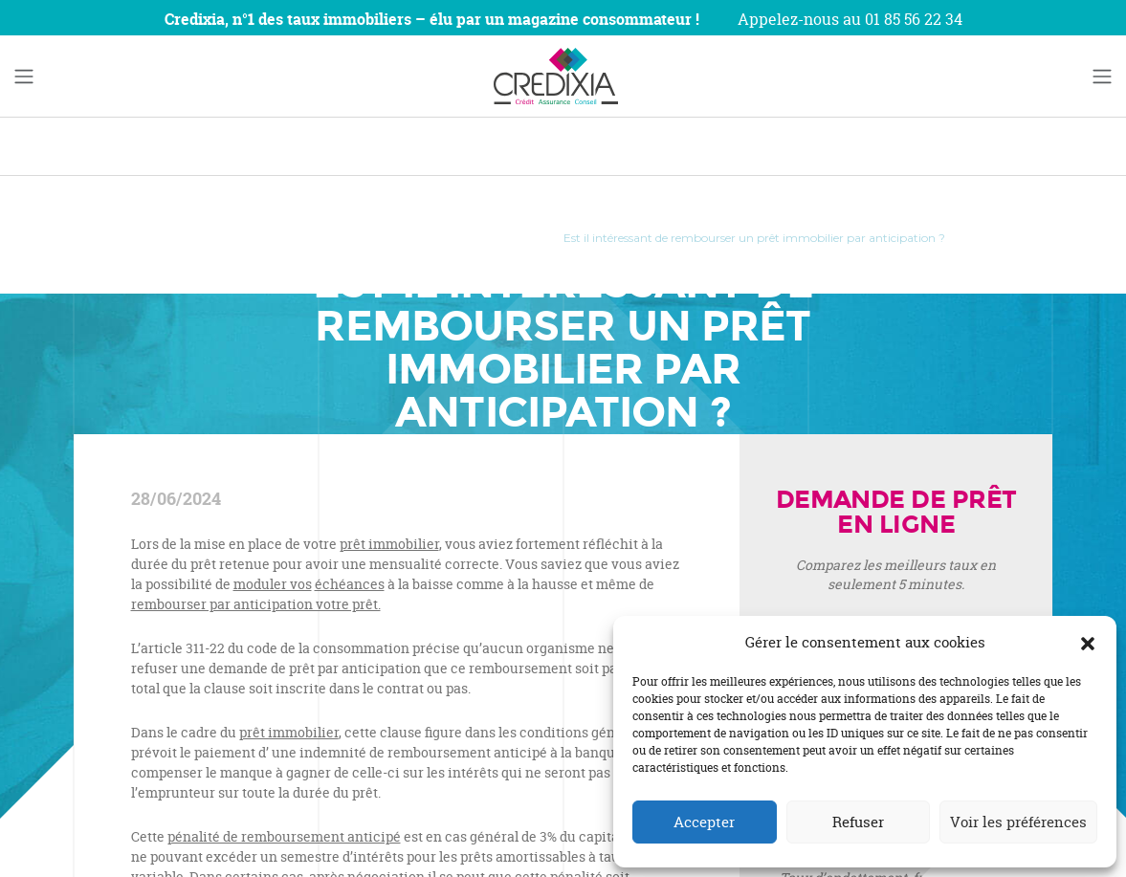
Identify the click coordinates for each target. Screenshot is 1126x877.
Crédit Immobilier (481, 237)
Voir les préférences (1018, 822)
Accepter (704, 822)
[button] (1087, 642)
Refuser (858, 822)
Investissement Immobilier (326, 237)
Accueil (200, 237)
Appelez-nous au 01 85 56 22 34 (850, 19)
